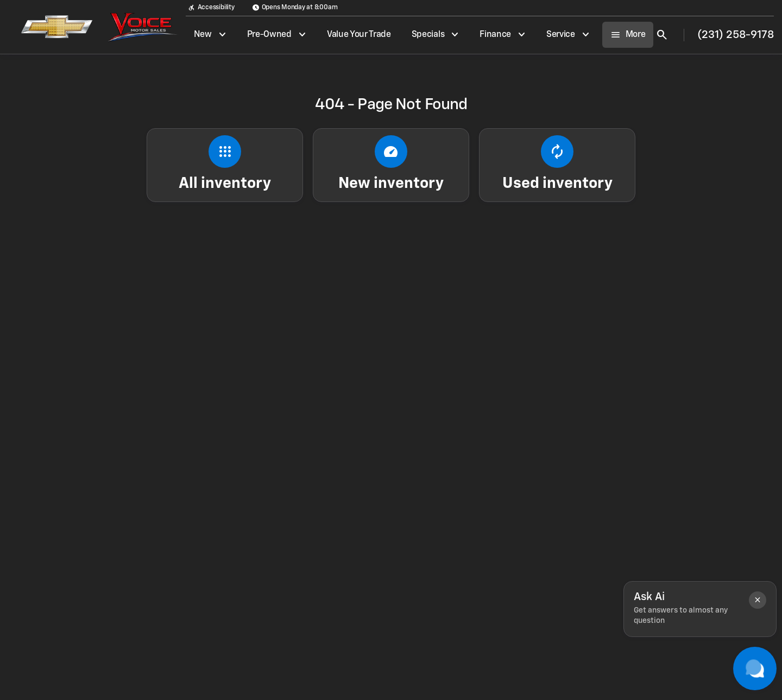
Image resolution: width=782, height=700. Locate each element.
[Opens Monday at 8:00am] (295, 7)
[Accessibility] (211, 7)
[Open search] (662, 34)
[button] (757, 600)
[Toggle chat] (755, 668)
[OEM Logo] (51, 27)
